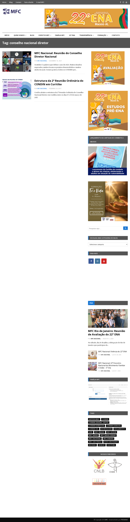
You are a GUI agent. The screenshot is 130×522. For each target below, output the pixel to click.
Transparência (85, 35)
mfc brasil (99, 432)
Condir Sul (93, 429)
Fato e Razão (28, 2)
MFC (106, 520)
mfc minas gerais (108, 435)
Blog (11, 2)
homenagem (106, 429)
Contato (18, 2)
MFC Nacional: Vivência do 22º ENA (112, 351)
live (90, 432)
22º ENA (72, 35)
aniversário (94, 419)
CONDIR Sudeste (114, 426)
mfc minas (93, 435)
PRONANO (124, 520)
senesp (102, 445)
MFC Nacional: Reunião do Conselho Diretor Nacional (58, 54)
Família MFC (60, 35)
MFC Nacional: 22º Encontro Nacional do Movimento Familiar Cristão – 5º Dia (111, 365)
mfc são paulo (95, 442)
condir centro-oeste (98, 422)
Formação (102, 35)
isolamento (119, 429)
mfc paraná (108, 438)
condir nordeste (96, 426)
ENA (91, 303)
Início (4, 2)
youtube (111, 445)
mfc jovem (111, 432)
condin (105, 419)
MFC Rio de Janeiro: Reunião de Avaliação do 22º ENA (106, 332)
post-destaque (111, 442)
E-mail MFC (40, 2)
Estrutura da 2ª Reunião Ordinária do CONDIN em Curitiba (58, 82)
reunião (92, 445)
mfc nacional (95, 438)
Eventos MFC (44, 35)
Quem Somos (19, 35)
